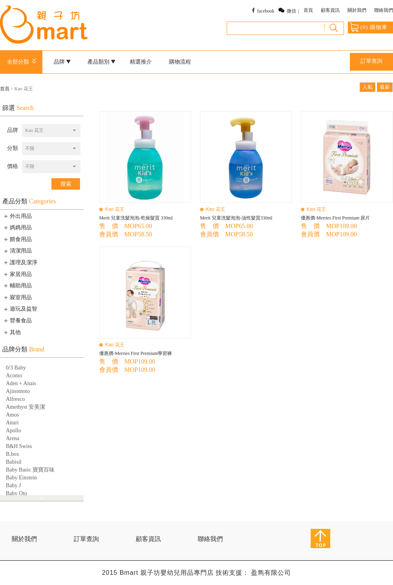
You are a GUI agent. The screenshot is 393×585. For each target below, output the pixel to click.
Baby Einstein (21, 478)
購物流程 (180, 62)
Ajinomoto (18, 391)
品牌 (62, 62)
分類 (12, 148)
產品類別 (101, 62)
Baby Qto (16, 493)
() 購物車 (369, 27)
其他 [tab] (12, 332)
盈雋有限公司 (271, 572)
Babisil (14, 462)
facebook (266, 11)
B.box (12, 454)
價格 (12, 166)
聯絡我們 (383, 10)
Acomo (14, 375)
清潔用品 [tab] (17, 251)
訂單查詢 (371, 61)
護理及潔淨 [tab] (20, 262)
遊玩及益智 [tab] (20, 309)
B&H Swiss (19, 446)
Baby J (13, 485)
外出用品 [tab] (17, 216)
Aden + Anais (21, 383)
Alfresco (15, 399)
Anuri (12, 423)
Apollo (13, 430)
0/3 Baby (16, 368)
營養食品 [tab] (17, 320)
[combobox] (51, 130)
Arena (12, 438)
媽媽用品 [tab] (17, 227)
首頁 (308, 10)
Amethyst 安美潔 (25, 407)
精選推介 (141, 62)
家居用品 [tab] (17, 274)
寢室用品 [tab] (17, 297)
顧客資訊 (330, 10)
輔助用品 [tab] (17, 285)
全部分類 (23, 62)
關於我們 (357, 10)
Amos (12, 415)
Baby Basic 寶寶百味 (30, 470)
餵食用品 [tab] (17, 239)
